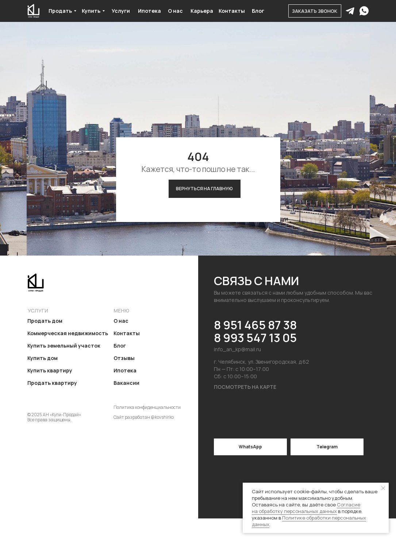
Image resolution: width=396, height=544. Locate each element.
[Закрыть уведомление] (383, 488)
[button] (314, 11)
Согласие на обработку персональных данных (306, 507)
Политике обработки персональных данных (309, 521)
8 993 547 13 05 (255, 338)
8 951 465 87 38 (255, 325)
